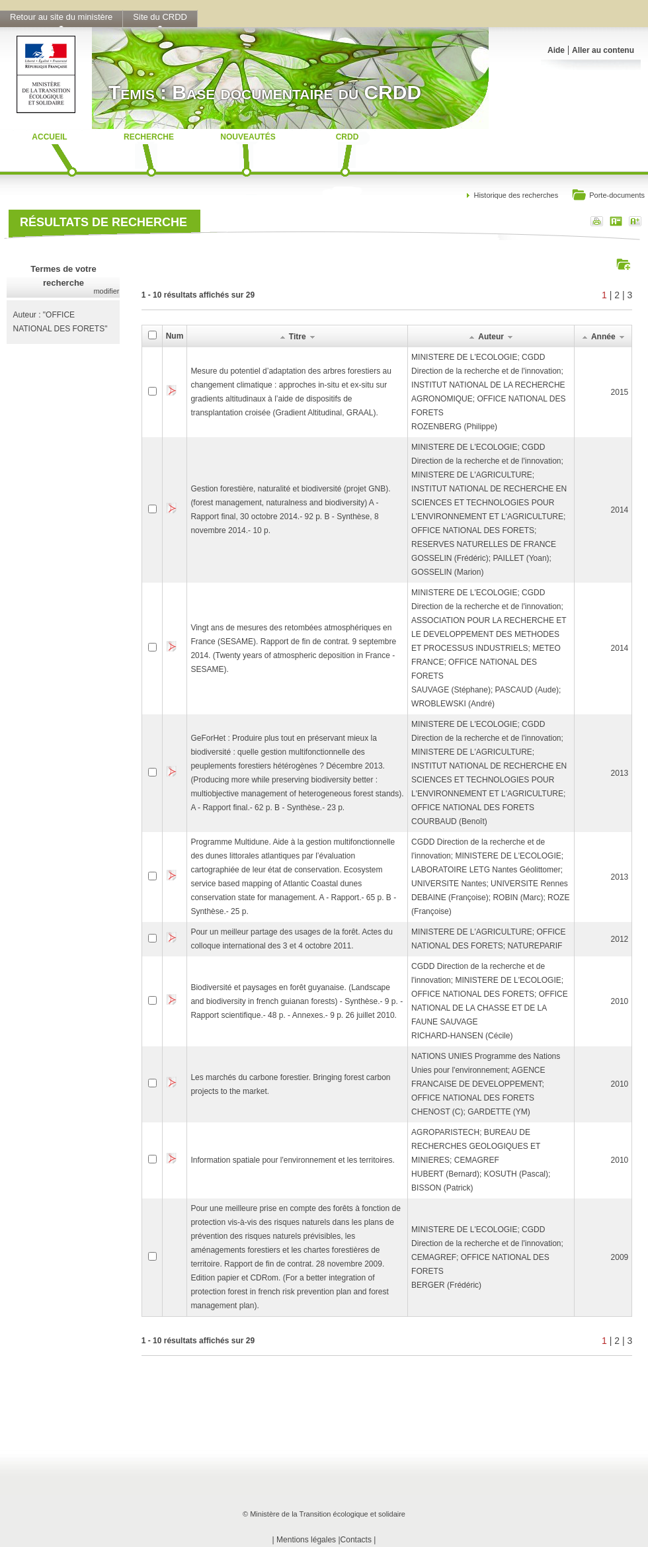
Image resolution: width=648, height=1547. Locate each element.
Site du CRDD (160, 17)
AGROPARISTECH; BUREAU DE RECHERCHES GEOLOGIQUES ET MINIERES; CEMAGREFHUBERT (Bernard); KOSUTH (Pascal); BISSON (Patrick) (480, 1160)
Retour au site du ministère (61, 17)
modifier (106, 291)
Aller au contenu (603, 50)
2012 (620, 939)
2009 (620, 1257)
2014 (620, 510)
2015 (620, 392)
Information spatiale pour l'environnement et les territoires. (292, 1160)
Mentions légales (306, 1539)
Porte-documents (608, 196)
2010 (620, 1001)
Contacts (356, 1539)
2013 (620, 773)
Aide (556, 50)
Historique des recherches (515, 195)
